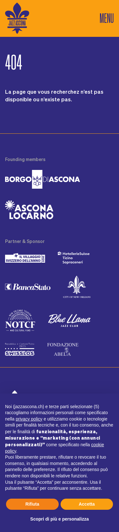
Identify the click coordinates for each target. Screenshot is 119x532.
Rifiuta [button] (32, 504)
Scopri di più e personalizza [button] (59, 519)
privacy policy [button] (29, 418)
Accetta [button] (87, 504)
